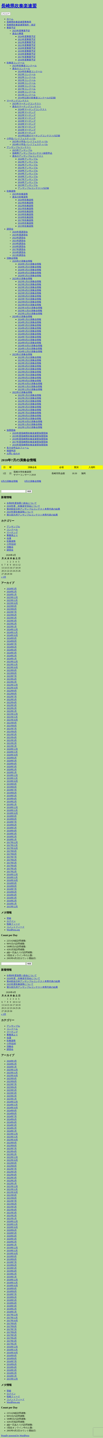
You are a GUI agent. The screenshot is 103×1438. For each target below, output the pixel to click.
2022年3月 (12, 705)
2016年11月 (12, 877)
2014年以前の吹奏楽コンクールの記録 (37, 98)
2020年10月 (12, 755)
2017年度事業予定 (27, 57)
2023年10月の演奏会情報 (30, 383)
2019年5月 (12, 796)
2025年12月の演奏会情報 (30, 313)
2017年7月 (12, 857)
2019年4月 (12, 798)
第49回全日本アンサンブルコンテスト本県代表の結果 (33, 509)
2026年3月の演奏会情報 (29, 270)
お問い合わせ (13, 453)
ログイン (11, 921)
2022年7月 (12, 696)
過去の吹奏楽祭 (20, 197)
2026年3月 (12, 588)
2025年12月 (12, 597)
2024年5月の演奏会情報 (29, 331)
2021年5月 (12, 734)
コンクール (12, 529)
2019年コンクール (27, 83)
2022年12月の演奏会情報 (30, 427)
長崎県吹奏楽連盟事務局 (19, 22)
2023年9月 (12, 670)
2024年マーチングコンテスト (32, 109)
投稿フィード (13, 924)
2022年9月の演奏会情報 (29, 418)
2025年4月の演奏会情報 (29, 290)
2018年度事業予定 (27, 54)
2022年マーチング (27, 115)
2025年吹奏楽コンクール (24, 65)
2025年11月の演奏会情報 (30, 310)
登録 (9, 918)
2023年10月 (12, 667)
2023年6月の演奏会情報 (29, 372)
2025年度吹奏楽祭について (20, 512)
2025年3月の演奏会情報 (29, 287)
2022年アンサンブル (28, 165)
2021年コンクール (27, 80)
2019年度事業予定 (27, 51)
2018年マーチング (27, 124)
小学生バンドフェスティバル (21, 138)
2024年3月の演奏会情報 (29, 325)
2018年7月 (12, 822)
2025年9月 (12, 606)
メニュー (5, 14)
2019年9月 (12, 784)
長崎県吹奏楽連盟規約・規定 (21, 25)
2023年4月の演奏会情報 (29, 366)
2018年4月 (12, 831)
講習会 (10, 229)
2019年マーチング (27, 121)
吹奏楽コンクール (15, 63)
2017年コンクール (27, 89)
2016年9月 (12, 883)
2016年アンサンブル (28, 182)
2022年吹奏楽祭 (25, 205)
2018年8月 (12, 819)
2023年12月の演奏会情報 (30, 389)
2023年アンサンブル (28, 162)
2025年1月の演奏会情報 (29, 281)
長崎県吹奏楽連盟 (19, 5)
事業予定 (11, 28)
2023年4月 (12, 679)
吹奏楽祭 (11, 191)
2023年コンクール (27, 74)
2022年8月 (12, 693)
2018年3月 (12, 833)
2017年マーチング (27, 127)
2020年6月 (12, 758)
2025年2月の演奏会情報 (29, 284)
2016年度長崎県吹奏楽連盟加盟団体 (30, 445)
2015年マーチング (27, 133)
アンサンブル (13, 526)
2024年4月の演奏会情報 (29, 328)
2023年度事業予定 (27, 39)
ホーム (10, 19)
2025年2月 (12, 623)
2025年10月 (12, 603)
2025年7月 (12, 612)
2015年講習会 (19, 255)
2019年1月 (12, 804)
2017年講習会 (19, 249)
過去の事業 (17, 33)
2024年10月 (12, 635)
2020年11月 (12, 752)
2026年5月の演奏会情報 (29, 275)
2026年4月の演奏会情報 (29, 273)
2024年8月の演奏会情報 (29, 340)
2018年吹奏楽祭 (25, 217)
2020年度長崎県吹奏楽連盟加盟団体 (30, 433)
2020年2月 (12, 769)
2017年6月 (12, 860)
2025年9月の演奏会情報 (29, 305)
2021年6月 (12, 731)
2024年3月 (12, 653)
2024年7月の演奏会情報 (29, 337)
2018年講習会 (19, 246)
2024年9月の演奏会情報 (29, 343)
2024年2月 (12, 656)
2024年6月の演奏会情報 (29, 334)
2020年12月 (12, 749)
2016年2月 (12, 901)
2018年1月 (12, 839)
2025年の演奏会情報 (22, 278)
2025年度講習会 (20, 235)
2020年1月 (12, 772)
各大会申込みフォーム (18, 448)
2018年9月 (12, 816)
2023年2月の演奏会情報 (29, 360)
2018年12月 (12, 807)
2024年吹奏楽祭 (25, 200)
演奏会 (10, 547)
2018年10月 (12, 813)
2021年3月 (12, 740)
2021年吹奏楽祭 (25, 208)
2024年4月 (12, 650)
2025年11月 (12, 600)
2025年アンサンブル (22, 150)
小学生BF (11, 544)
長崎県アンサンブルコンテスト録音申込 (32, 153)
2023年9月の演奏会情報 (29, 380)
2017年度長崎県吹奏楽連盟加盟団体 (30, 442)
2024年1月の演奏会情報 (29, 319)
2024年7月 (12, 644)
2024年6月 (12, 647)
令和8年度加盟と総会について (22, 503)
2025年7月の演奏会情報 (29, 299)
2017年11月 (12, 845)
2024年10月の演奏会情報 (30, 345)
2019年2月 (12, 801)
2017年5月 (12, 863)
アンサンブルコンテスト (19, 147)
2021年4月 (12, 737)
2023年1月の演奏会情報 (29, 357)
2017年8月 (12, 854)
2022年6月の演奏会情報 (29, 410)
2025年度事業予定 (21, 30)
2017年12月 (12, 842)
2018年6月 (12, 825)
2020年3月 (12, 766)
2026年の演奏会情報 (22, 261)
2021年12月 (12, 714)
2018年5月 (12, 828)
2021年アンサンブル (28, 168)
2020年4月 (12, 763)
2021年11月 (12, 717)
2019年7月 (12, 790)
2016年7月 (12, 889)
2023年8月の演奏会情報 (29, 378)
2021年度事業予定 (27, 45)
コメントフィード (15, 927)
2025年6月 (12, 615)
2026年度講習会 (20, 232)
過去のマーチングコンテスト (26, 106)
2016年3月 (12, 898)
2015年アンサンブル (28, 185)
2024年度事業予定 (27, 36)
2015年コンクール (27, 95)
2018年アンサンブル (28, 176)
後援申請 (11, 450)
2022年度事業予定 (27, 42)
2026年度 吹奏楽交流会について (23, 506)
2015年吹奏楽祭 (25, 226)
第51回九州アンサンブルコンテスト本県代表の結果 (32, 515)
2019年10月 (12, 781)
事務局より (12, 535)
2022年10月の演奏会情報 (30, 421)
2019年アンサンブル (28, 173)
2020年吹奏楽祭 (25, 211)
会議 (9, 538)
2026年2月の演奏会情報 (29, 267)
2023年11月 (12, 664)
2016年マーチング (27, 130)
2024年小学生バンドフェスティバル (30, 144)
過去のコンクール (21, 68)
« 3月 (3, 577)
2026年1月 (12, 594)
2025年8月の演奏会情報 (29, 302)
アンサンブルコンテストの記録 (33, 188)
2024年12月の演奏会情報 (30, 351)
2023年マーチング (27, 112)
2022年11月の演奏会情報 (30, 424)
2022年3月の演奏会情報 (29, 401)
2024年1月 (12, 658)
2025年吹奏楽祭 (20, 194)
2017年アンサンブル (28, 179)
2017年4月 (12, 866)
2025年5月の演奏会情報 (29, 293)
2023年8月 (12, 673)
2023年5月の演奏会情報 (29, 369)
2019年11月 (12, 778)
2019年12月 (12, 775)
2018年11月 (12, 810)
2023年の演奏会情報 (22, 354)
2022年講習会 (19, 238)
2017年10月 (12, 848)
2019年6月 (12, 793)
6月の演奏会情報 (9, 481)
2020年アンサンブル (28, 170)
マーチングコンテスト (18, 100)
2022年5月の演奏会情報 (29, 407)
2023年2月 (12, 682)
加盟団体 (11, 430)
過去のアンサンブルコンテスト (27, 156)
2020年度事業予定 (27, 48)
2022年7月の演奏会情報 (29, 413)
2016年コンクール (27, 92)
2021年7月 (12, 728)
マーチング (12, 532)
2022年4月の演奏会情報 (29, 404)
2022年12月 (12, 685)
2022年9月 (12, 691)
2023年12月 (12, 661)
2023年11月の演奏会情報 (30, 386)
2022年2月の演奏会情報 (29, 398)
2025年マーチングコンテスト (26, 103)
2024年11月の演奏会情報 (30, 348)
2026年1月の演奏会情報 (29, 264)
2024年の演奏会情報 (22, 316)
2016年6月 (12, 892)
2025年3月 (12, 621)
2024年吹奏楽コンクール (30, 71)
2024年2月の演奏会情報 (29, 322)
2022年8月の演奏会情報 (29, 415)
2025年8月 (12, 609)
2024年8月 (12, 641)
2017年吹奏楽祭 (25, 220)
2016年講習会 (19, 252)
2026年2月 (12, 591)
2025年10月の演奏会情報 (30, 308)
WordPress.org (13, 930)
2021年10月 (12, 720)
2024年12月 (12, 629)
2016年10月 (12, 880)
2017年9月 (12, 851)
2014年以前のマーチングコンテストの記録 (39, 135)
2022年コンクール (27, 77)
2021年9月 (12, 723)
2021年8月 (12, 726)
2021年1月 (12, 746)
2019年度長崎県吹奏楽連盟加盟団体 (30, 436)
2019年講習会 (19, 243)
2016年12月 (12, 874)
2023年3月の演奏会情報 (29, 363)
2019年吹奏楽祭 (25, 214)
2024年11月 (12, 632)
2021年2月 (12, 743)
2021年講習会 (19, 240)
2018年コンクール (27, 86)
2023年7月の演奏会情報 (29, 375)
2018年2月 (12, 836)
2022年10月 (12, 688)
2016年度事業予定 (27, 60)
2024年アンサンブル (28, 159)
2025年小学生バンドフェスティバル (30, 141)
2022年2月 (12, 708)
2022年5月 (12, 699)
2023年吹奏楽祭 (25, 203)
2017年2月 (12, 871)
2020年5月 (12, 761)
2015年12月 (12, 906)
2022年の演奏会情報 (22, 392)
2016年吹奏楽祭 (25, 223)
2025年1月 (12, 626)
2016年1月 (12, 903)
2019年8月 (12, 787)
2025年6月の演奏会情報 (29, 296)
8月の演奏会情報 (32, 481)
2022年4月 (12, 702)
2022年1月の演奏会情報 (29, 395)
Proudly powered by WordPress (15, 1435)
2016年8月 (12, 886)
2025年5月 (12, 618)
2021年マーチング (27, 118)
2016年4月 (12, 895)
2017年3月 (12, 868)
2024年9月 (12, 638)
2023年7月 (12, 676)
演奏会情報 (12, 258)
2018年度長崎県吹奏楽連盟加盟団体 (30, 439)
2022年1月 (12, 711)
